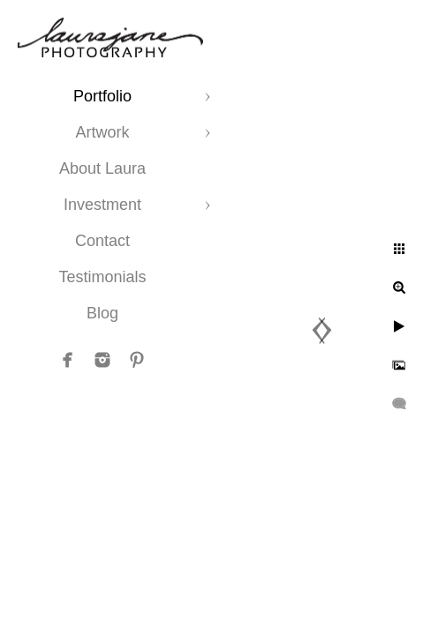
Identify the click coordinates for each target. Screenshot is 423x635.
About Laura (102, 168)
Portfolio (102, 96)
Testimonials (102, 277)
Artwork (102, 132)
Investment (102, 204)
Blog (102, 313)
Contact (102, 241)
